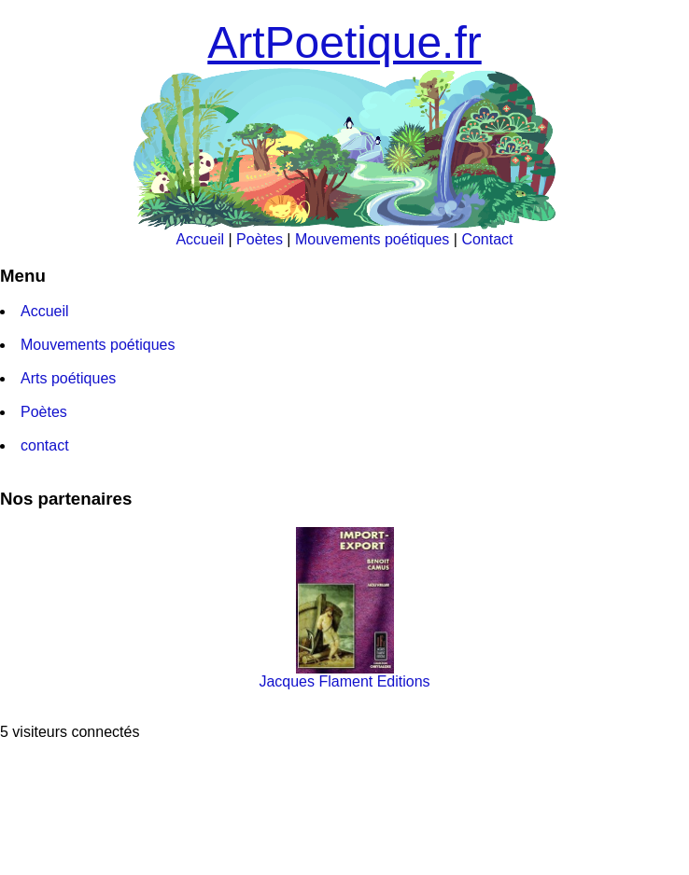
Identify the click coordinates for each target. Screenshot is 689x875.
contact (45, 445)
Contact (487, 239)
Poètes (259, 239)
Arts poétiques (68, 378)
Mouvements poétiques (372, 239)
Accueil (200, 239)
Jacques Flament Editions (344, 674)
